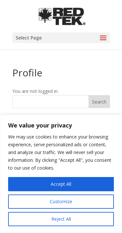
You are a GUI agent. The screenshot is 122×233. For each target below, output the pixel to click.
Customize (61, 201)
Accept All (61, 184)
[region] (61, 174)
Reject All (61, 219)
